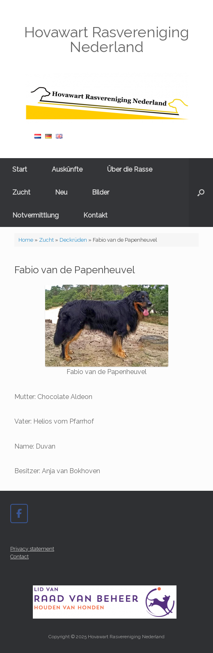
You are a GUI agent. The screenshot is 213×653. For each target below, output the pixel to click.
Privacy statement (32, 549)
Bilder (100, 192)
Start (19, 169)
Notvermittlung (35, 215)
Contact (19, 556)
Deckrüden (73, 240)
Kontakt (95, 215)
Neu (61, 192)
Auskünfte (67, 169)
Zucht (21, 192)
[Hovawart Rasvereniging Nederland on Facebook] (19, 513)
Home (25, 240)
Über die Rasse (129, 169)
